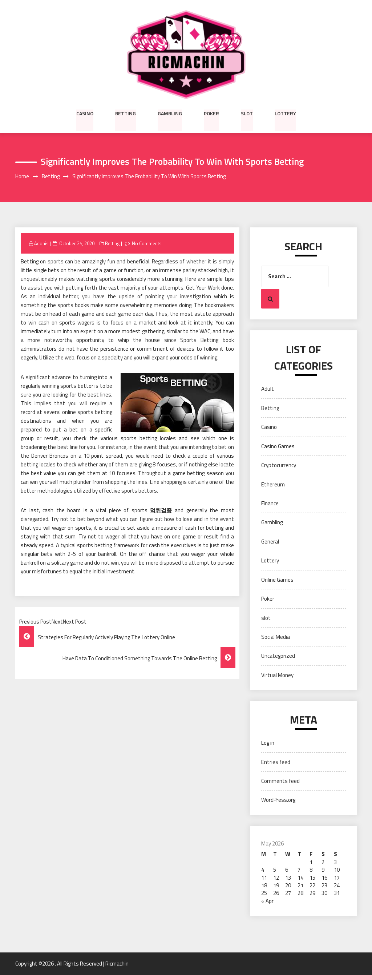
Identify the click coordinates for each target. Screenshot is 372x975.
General (270, 541)
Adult (267, 389)
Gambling (170, 113)
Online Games (277, 580)
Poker (211, 113)
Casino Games (278, 446)
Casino (84, 113)
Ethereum (273, 484)
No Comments (147, 243)
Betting (125, 113)
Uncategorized (278, 656)
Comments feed (280, 781)
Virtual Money (277, 675)
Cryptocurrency (278, 465)
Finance (270, 503)
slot (247, 113)
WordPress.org (278, 800)
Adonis (41, 243)
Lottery (285, 113)
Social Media (275, 637)
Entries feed (275, 762)
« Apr (267, 901)
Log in (267, 743)
